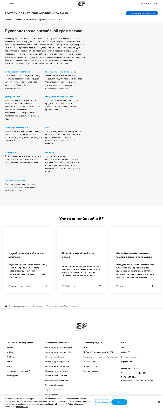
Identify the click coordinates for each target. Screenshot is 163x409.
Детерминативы (13, 97)
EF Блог (86, 347)
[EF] (81, 4)
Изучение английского (54, 390)
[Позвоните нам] (148, 3)
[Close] (159, 402)
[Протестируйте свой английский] (142, 13)
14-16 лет (10, 347)
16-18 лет (10, 352)
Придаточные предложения (59, 97)
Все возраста (12, 376)
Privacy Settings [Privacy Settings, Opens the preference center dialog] (101, 402)
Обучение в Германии (54, 385)
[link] (37, 13)
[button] (10, 3)
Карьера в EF (126, 362)
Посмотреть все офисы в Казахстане (137, 380)
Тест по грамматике (15, 180)
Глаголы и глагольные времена (60, 72)
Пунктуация (11, 152)
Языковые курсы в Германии (56, 380)
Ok (119, 402)
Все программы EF (129, 357)
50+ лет (10, 366)
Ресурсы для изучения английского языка (100, 357)
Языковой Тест (89, 362)
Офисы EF (125, 352)
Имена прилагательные (16, 128)
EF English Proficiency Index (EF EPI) (98, 352)
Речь (47, 128)
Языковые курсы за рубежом (57, 362)
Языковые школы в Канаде (56, 376)
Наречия (49, 152)
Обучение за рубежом (54, 357)
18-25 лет (11, 357)
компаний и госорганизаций (18, 371)
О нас (123, 347)
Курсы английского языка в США (58, 352)
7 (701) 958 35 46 (129, 377)
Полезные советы (90, 371)
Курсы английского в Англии (57, 366)
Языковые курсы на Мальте (56, 371)
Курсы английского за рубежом (58, 347)
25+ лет (10, 362)
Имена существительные (17, 72)
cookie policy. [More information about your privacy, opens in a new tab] (22, 407)
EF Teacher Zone (90, 366)
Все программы (51, 394)
